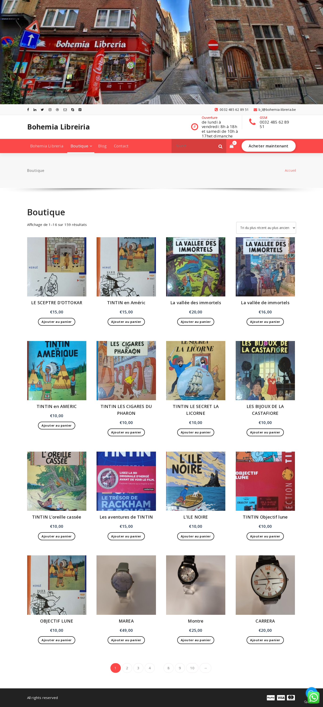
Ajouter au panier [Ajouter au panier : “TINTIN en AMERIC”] (57, 425)
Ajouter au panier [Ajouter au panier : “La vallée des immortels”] (196, 322)
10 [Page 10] (192, 667)
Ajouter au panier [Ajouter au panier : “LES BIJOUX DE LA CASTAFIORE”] (265, 432)
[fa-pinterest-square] (80, 109)
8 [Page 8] (169, 667)
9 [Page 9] (180, 667)
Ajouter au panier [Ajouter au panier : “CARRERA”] (265, 640)
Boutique (79, 146)
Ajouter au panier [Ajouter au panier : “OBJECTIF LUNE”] (57, 640)
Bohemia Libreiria (58, 127)
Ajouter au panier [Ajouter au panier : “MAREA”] (126, 640)
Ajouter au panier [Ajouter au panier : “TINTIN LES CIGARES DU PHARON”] (126, 432)
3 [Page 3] (138, 667)
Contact (121, 146)
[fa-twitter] (42, 109)
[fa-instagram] (50, 109)
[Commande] (266, 228)
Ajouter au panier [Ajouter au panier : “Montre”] (196, 640)
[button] (220, 146)
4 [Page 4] (150, 667)
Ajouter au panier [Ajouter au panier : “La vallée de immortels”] (265, 322)
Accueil (290, 170)
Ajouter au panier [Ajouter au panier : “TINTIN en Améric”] (126, 322)
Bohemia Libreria (46, 146)
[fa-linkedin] (35, 109)
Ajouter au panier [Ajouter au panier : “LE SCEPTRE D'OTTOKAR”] (57, 322)
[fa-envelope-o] (65, 109)
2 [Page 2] (127, 667)
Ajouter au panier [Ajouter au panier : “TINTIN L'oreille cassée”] (57, 536)
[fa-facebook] (28, 109)
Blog (102, 146)
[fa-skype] (72, 109)
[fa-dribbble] (57, 109)
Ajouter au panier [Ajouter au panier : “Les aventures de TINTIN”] (126, 536)
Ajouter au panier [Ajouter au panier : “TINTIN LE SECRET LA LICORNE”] (196, 432)
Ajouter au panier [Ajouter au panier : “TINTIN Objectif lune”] (265, 536)
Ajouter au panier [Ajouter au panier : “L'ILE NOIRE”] (196, 536)
